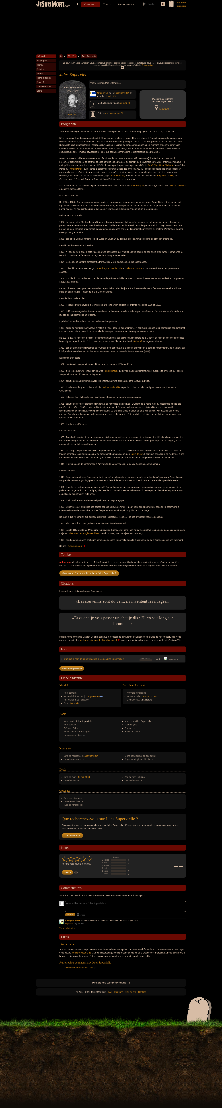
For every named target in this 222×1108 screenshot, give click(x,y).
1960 (114, 96)
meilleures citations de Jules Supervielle (99, 640)
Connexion (181, 6)
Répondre (69, 924)
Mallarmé (137, 341)
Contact (142, 992)
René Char (153, 165)
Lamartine (100, 268)
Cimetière (89, 4)
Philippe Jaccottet (177, 185)
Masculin (74, 703)
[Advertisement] (111, 31)
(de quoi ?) (124, 103)
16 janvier (119, 93)
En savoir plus (147, 65)
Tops (105, 4)
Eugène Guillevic (165, 175)
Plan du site (130, 992)
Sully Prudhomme (133, 268)
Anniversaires (124, 4)
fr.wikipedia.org (75, 546)
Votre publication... (68, 928)
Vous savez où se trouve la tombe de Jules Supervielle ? (89, 573)
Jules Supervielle (89, 56)
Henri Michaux (166, 165)
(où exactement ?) (114, 113)
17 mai (108, 96)
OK (122, 67)
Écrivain (154, 696)
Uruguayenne (93, 696)
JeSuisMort (50, 4)
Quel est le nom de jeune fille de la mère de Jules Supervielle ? (94, 659)
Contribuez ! (164, 109)
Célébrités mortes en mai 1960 (78, 967)
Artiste (146, 696)
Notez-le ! (72, 114)
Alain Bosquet (137, 185)
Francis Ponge (75, 169)
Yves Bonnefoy (118, 175)
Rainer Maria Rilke (111, 387)
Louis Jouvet (137, 454)
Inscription (181, 2)
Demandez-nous (72, 835)
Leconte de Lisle (114, 268)
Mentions (118, 992)
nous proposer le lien (82, 952)
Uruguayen (102, 93)
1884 (126, 93)
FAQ (110, 992)
